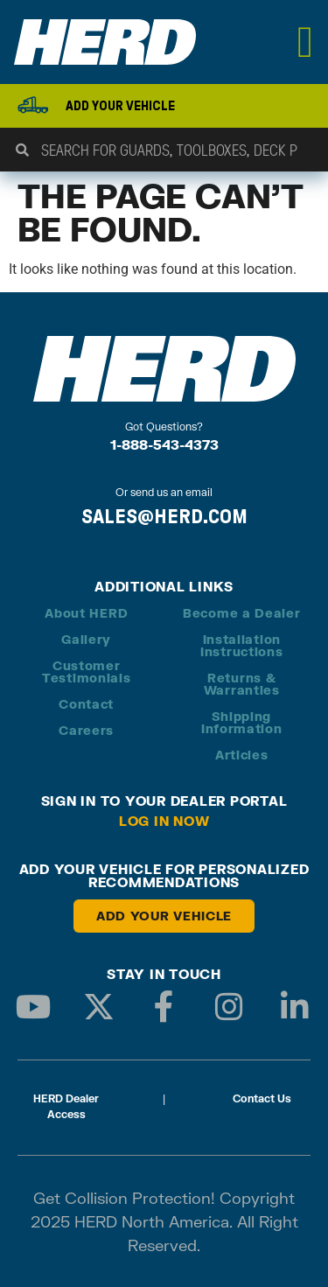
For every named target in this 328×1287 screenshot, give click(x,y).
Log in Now (164, 821)
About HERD (86, 612)
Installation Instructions (241, 645)
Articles (242, 754)
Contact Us (262, 1098)
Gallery (86, 639)
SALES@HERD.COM (164, 516)
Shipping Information (242, 722)
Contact (86, 703)
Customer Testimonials (86, 671)
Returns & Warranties (242, 683)
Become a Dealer (242, 612)
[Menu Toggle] (305, 42)
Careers (86, 730)
